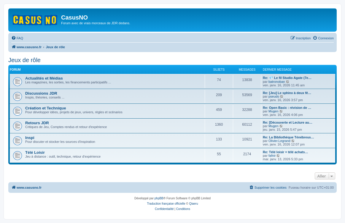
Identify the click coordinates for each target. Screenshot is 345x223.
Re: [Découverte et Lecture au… (287, 122)
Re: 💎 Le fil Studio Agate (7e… (287, 78)
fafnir (272, 155)
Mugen (273, 111)
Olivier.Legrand (279, 141)
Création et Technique (45, 108)
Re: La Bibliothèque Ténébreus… (288, 137)
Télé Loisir (35, 152)
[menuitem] (17, 38)
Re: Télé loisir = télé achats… (285, 152)
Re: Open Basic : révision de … (287, 107)
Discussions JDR (41, 93)
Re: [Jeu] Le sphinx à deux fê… (287, 93)
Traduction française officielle (166, 203)
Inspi (29, 137)
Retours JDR (37, 123)
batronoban (276, 81)
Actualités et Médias (44, 78)
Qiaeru (193, 203)
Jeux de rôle (24, 60)
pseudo (273, 96)
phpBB (159, 198)
